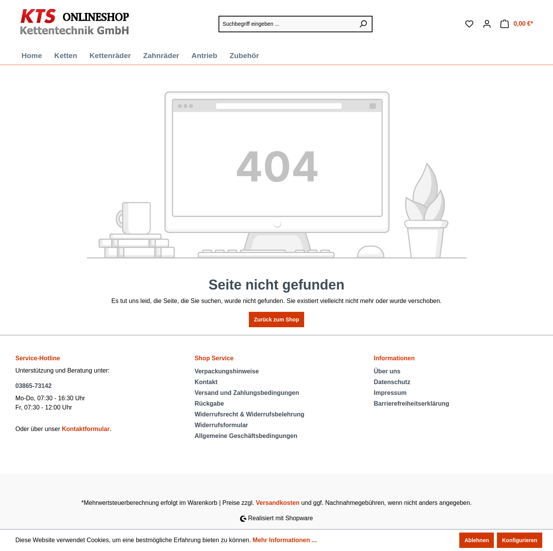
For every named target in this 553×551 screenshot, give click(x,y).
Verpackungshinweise (227, 371)
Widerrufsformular (221, 425)
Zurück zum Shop (276, 319)
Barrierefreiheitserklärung (411, 403)
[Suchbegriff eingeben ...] (286, 24)
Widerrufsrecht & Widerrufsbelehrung (250, 414)
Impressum (390, 393)
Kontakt (206, 382)
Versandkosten (278, 502)
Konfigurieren (519, 540)
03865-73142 (33, 386)
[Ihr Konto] (487, 24)
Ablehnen (476, 540)
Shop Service (214, 358)
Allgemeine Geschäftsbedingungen (246, 436)
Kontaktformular (85, 429)
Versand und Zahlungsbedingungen (247, 393)
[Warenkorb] (517, 24)
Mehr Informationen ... (285, 540)
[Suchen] (363, 24)
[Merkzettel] (469, 24)
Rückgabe (209, 403)
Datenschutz (392, 382)
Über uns (387, 371)
